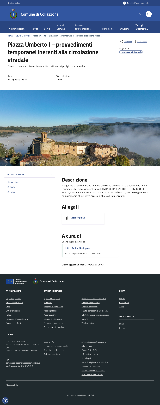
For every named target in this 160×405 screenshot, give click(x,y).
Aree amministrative (14, 302)
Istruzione (124, 28)
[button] (5, 400)
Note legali (86, 358)
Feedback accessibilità (91, 366)
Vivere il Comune (61, 26)
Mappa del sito (12, 385)
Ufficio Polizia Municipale (77, 248)
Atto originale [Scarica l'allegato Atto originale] (78, 217)
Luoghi (122, 323)
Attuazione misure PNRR (92, 374)
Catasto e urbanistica (53, 318)
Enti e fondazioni (13, 310)
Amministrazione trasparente (94, 341)
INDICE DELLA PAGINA (30, 174)
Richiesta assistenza (52, 354)
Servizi (47, 28)
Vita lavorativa (88, 323)
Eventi (122, 327)
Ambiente (48, 302)
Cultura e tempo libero (53, 323)
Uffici (8, 306)
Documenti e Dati (13, 323)
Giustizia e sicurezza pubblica (94, 298)
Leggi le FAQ (49, 341)
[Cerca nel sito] (149, 14)
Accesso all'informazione (83, 26)
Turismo (85, 318)
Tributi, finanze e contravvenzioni (95, 314)
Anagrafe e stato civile (53, 306)
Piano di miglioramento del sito (95, 362)
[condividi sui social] (125, 42)
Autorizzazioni (50, 314)
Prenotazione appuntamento (56, 345)
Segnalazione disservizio (54, 350)
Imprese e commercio (91, 302)
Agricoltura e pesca (52, 298)
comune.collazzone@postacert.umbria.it (23, 362)
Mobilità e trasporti (89, 306)
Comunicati (124, 302)
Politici (8, 314)
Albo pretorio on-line (90, 345)
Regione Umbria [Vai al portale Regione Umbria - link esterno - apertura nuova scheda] (14, 3)
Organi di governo (13, 298)
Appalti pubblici (50, 310)
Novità (35, 28)
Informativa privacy (90, 354)
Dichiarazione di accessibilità (93, 370)
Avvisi (121, 306)
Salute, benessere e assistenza (95, 310)
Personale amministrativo (17, 318)
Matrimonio (108, 28)
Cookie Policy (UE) (89, 350)
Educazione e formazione (54, 327)
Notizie (122, 298)
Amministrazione (17, 28)
